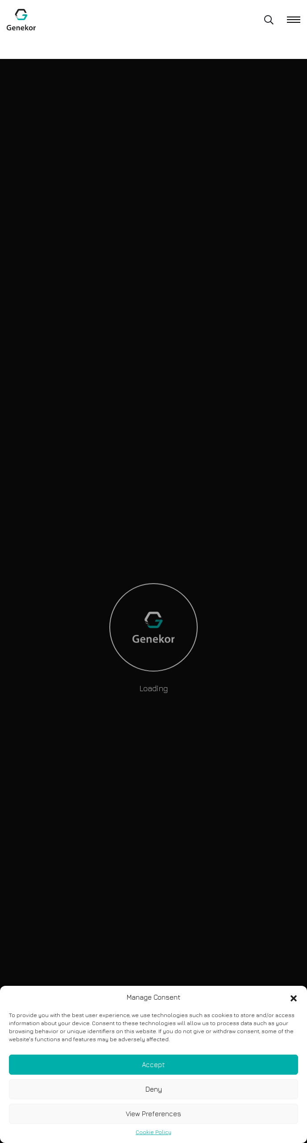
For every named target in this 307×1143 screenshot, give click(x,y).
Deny (153, 1089)
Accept (153, 1064)
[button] (293, 997)
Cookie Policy (153, 1132)
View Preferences (153, 1114)
